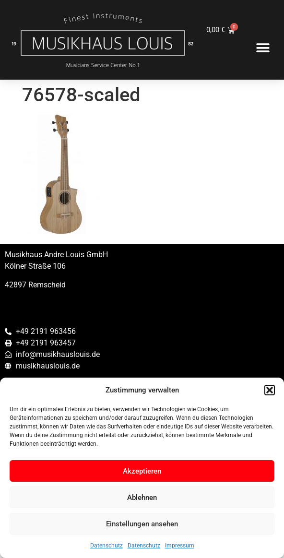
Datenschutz (106, 545)
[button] (269, 390)
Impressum (179, 545)
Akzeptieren (142, 471)
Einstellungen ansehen (142, 524)
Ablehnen (142, 497)
